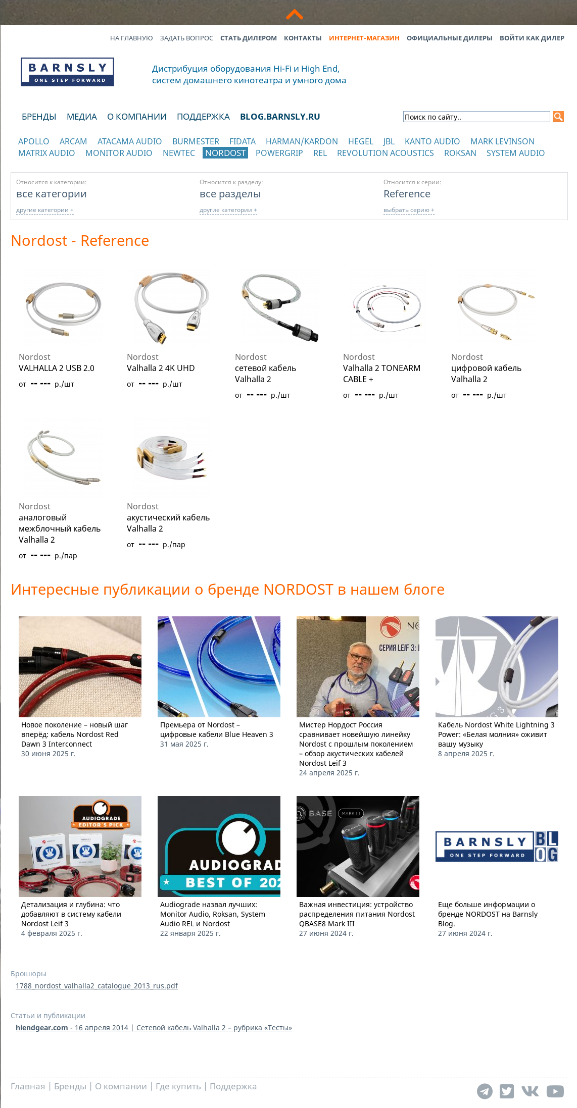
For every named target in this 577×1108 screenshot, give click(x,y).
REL (320, 153)
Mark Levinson (502, 141)
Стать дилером (248, 37)
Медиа (82, 116)
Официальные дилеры (450, 37)
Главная (28, 1086)
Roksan (460, 153)
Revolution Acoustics (385, 153)
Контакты (303, 37)
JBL (389, 141)
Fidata (242, 141)
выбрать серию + (409, 209)
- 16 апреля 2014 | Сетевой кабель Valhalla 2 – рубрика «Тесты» (154, 1027)
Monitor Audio (119, 153)
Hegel (360, 141)
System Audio (516, 153)
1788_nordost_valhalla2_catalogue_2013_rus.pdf (97, 985)
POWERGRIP (279, 153)
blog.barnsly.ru (280, 116)
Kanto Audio (432, 141)
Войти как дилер (532, 37)
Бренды (39, 116)
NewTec (179, 153)
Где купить (178, 1086)
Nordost (225, 153)
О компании (137, 116)
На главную (131, 37)
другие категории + (45, 209)
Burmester (195, 141)
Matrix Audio (46, 153)
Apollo (34, 141)
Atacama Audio (130, 141)
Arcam (73, 141)
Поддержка (203, 116)
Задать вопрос (186, 37)
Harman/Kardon (302, 141)
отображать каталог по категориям (68, 163)
